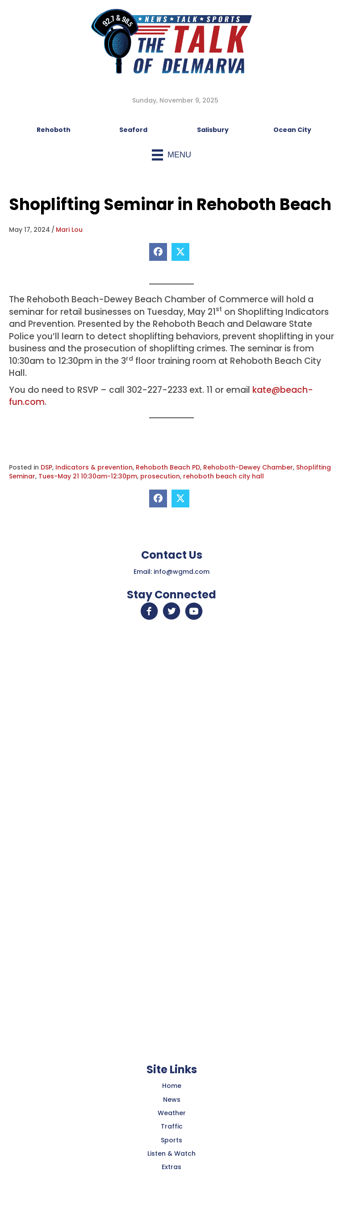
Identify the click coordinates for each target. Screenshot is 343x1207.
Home (171, 1085)
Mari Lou (69, 229)
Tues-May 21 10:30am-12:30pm (87, 476)
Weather (172, 1112)
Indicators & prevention (94, 467)
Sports (171, 1140)
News (171, 1099)
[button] (149, 611)
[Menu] (171, 155)
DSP (46, 467)
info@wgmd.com (181, 571)
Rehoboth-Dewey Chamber (248, 467)
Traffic (172, 1126)
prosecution (160, 476)
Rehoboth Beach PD (168, 467)
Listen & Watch (171, 1153)
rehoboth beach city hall (223, 476)
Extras (171, 1166)
